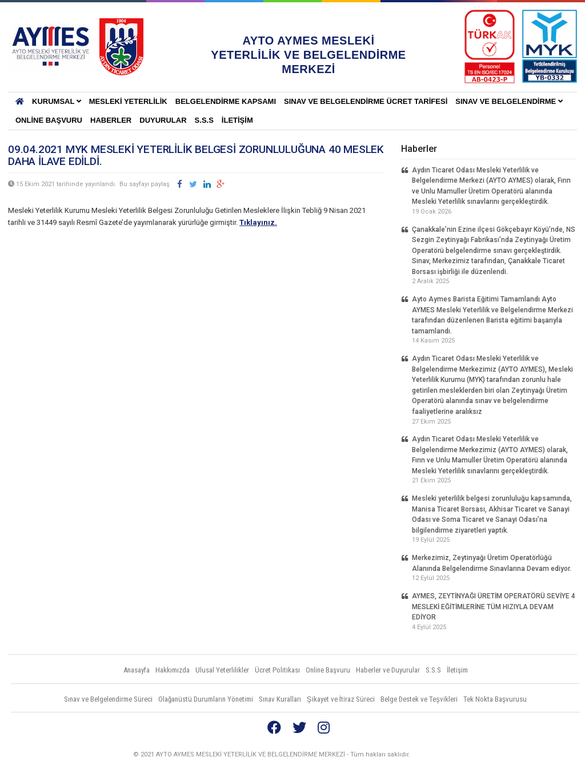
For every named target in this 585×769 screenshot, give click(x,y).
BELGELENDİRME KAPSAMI (225, 101)
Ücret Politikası (277, 670)
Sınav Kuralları (280, 699)
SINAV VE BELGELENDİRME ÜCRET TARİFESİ (365, 101)
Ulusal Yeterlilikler (222, 670)
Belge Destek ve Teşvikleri (419, 699)
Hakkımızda (172, 670)
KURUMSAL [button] (56, 101)
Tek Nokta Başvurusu (495, 699)
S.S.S (204, 120)
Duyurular (162, 120)
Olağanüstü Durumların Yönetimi (205, 699)
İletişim (237, 120)
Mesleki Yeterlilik (128, 101)
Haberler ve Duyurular (388, 670)
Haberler (110, 120)
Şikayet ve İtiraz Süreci (341, 699)
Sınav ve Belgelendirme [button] (509, 101)
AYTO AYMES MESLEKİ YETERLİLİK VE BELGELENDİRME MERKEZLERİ (51, 47)
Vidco (556, 755)
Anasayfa (136, 670)
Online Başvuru (48, 120)
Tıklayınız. (258, 222)
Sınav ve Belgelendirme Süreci (108, 699)
